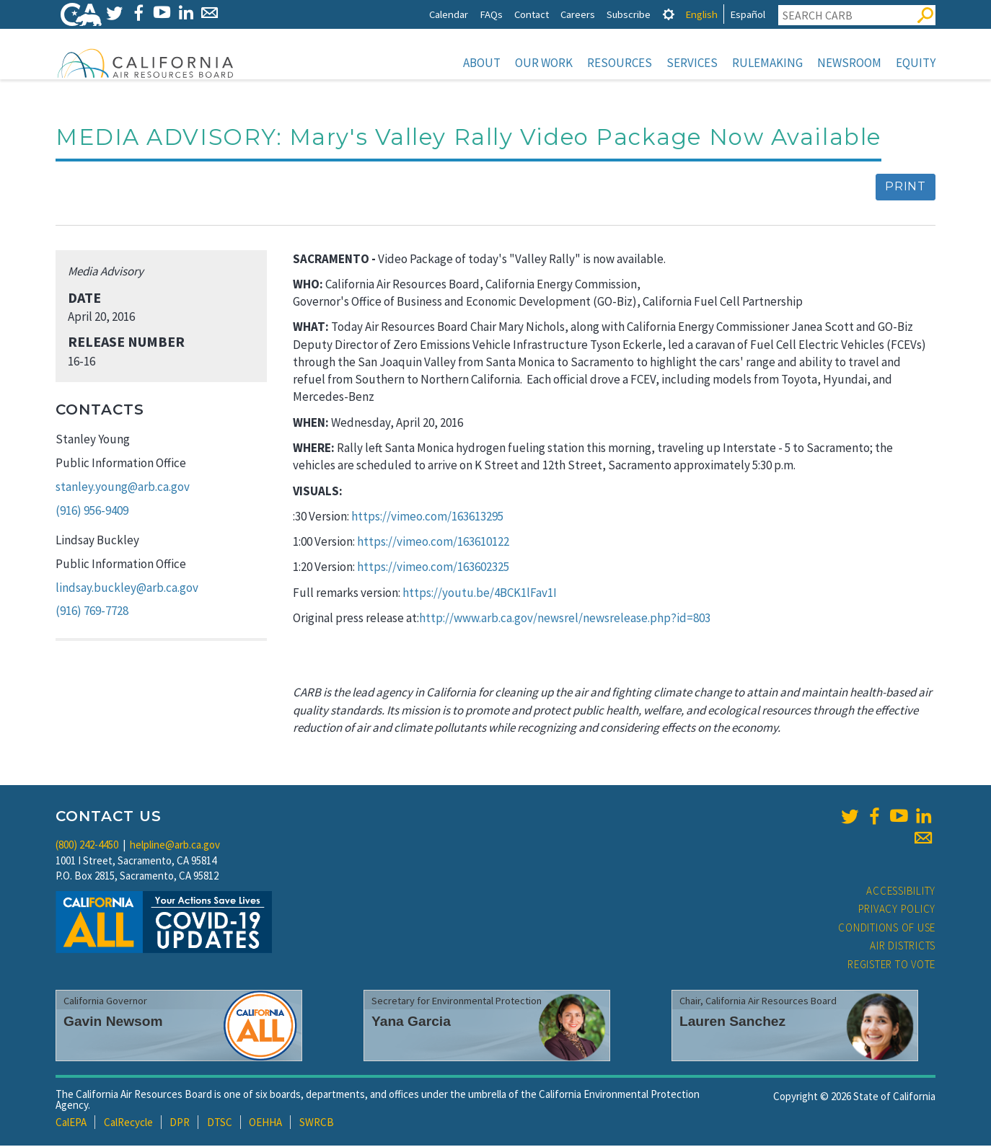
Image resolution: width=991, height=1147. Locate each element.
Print (905, 188)
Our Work (544, 63)
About (482, 63)
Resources (619, 63)
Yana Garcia (411, 1022)
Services (692, 63)
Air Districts (902, 947)
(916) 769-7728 (92, 612)
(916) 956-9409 (92, 512)
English (701, 14)
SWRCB (316, 1123)
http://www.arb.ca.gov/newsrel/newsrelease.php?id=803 (564, 619)
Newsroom (849, 63)
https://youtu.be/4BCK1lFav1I (479, 594)
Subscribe (629, 14)
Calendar (448, 14)
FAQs (491, 14)
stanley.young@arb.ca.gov (123, 488)
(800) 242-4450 (87, 846)
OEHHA (265, 1123)
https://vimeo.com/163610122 (433, 543)
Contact (531, 14)
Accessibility (900, 892)
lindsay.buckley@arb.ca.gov (127, 589)
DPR (179, 1123)
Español (747, 14)
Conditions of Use (886, 929)
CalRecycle (128, 1123)
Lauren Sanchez (732, 1022)
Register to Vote (891, 966)
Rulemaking (767, 63)
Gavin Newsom (113, 1022)
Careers (577, 14)
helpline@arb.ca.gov (175, 846)
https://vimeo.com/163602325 (433, 568)
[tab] (668, 14)
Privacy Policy (897, 910)
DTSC (219, 1123)
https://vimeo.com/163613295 (427, 518)
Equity (915, 63)
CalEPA (71, 1123)
